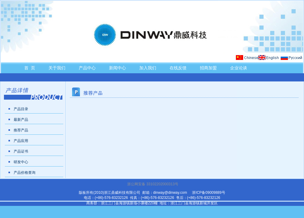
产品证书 (21, 151)
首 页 (29, 67)
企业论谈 (238, 67)
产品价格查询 (24, 172)
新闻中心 (117, 67)
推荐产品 (21, 130)
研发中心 (21, 162)
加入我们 (147, 67)
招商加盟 (208, 67)
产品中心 (87, 67)
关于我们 (56, 67)
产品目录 (21, 109)
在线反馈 (178, 67)
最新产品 (21, 119)
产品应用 (21, 141)
